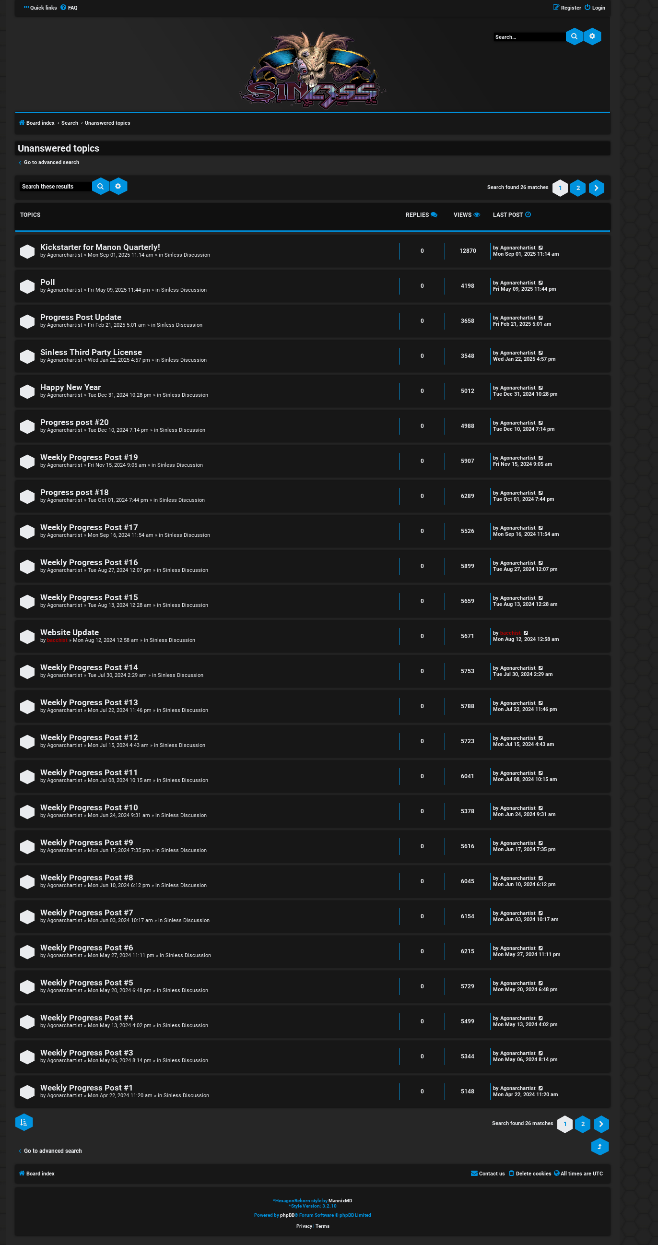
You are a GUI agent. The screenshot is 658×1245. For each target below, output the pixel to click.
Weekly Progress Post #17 (89, 527)
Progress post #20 (74, 422)
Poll (47, 282)
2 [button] (578, 187)
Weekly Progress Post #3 (86, 1052)
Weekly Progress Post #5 (86, 982)
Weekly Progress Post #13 (89, 702)
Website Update (69, 632)
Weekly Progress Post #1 (86, 1087)
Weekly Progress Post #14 (89, 667)
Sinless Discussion (187, 255)
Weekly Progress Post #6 (86, 947)
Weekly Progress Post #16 (89, 562)
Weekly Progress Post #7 (86, 912)
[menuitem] (68, 8)
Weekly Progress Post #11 (89, 772)
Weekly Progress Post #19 (89, 457)
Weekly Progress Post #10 (89, 807)
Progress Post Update (80, 317)
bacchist (57, 640)
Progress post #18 (74, 492)
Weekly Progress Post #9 (86, 842)
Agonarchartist (64, 255)
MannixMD (340, 1200)
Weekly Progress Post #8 (86, 877)
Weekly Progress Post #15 (89, 597)
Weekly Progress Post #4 (86, 1017)
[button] (596, 188)
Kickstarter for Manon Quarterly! (100, 247)
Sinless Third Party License (91, 352)
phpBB (287, 1215)
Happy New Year (70, 387)
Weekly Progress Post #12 (89, 737)
